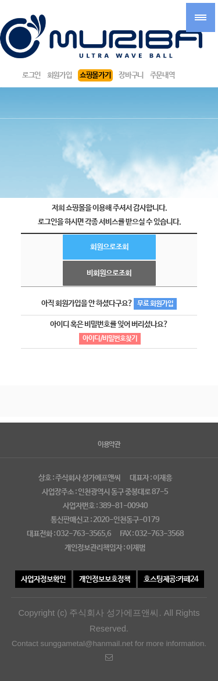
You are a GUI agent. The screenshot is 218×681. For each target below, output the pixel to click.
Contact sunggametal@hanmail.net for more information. (109, 650)
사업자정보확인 (43, 579)
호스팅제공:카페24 (171, 579)
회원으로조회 (109, 247)
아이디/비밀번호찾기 (110, 339)
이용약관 (109, 445)
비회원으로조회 (109, 273)
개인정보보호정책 (104, 579)
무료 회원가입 (155, 304)
